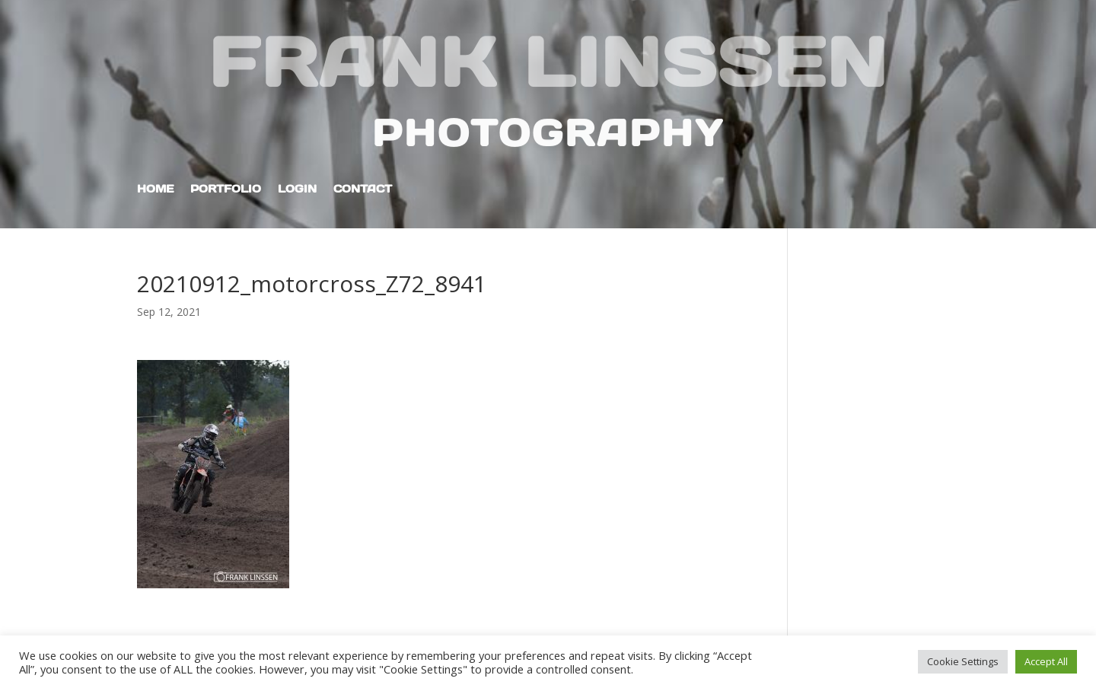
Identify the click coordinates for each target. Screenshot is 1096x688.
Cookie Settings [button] (963, 661)
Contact (362, 189)
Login (297, 189)
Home (155, 189)
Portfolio (225, 189)
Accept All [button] (1046, 661)
